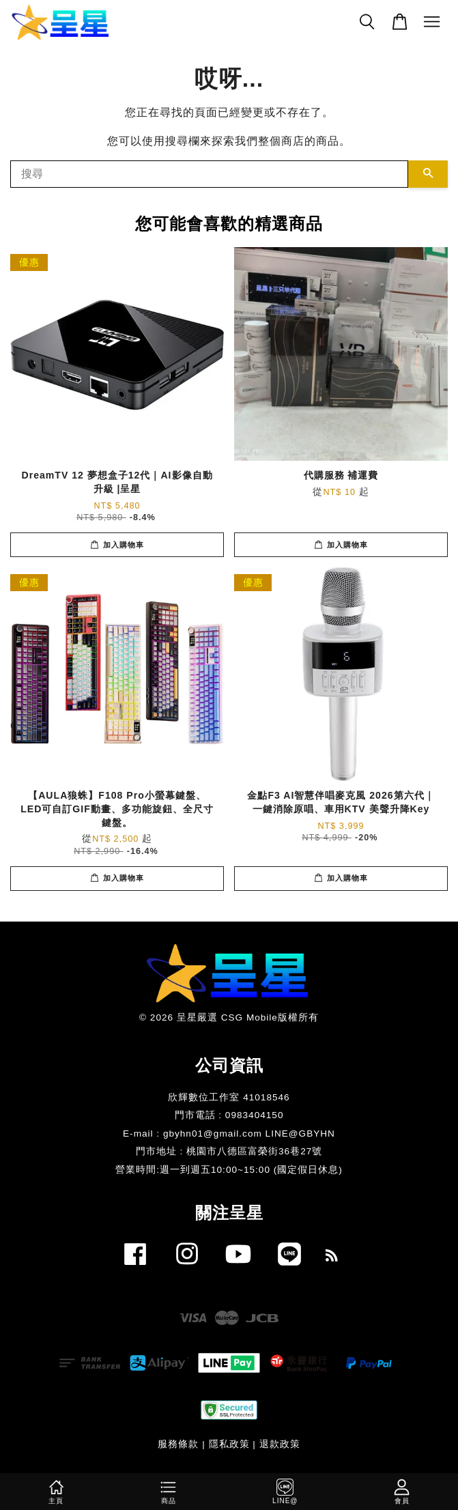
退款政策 (279, 1444)
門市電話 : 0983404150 (229, 1115)
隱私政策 (229, 1444)
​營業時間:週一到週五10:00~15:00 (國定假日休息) (229, 1170)
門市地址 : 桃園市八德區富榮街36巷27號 (229, 1151)
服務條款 (178, 1444)
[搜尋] (209, 174)
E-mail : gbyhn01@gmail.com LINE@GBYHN (229, 1133)
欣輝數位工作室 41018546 (228, 1097)
